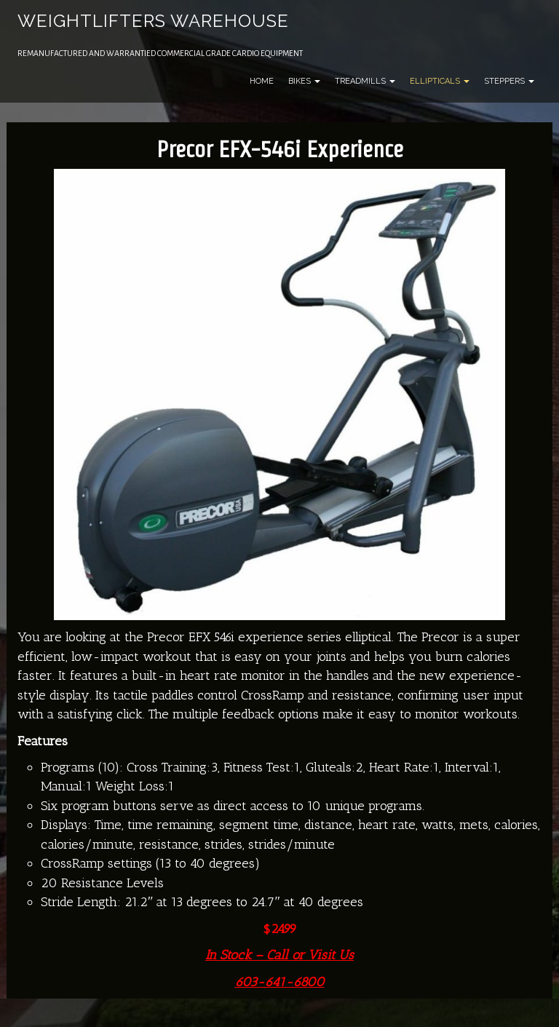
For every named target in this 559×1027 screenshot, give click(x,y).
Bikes (304, 81)
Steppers (509, 81)
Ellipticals (439, 81)
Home (262, 81)
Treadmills (365, 81)
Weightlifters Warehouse (153, 20)
